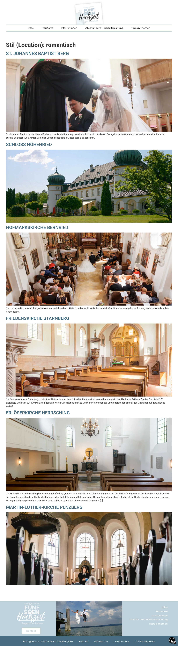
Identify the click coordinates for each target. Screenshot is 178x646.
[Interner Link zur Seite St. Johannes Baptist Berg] (89, 130)
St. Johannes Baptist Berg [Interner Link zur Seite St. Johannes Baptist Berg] (37, 53)
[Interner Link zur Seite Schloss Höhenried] (89, 221)
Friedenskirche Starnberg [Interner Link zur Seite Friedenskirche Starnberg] (37, 318)
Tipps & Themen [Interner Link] (140, 28)
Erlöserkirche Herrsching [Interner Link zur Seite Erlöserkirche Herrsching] (38, 413)
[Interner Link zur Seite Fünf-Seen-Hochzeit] (89, 14)
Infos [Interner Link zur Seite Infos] (31, 28)
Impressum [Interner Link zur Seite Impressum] (101, 641)
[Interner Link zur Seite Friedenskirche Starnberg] (89, 395)
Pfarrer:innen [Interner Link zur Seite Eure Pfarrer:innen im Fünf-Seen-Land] (69, 28)
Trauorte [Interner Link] (47, 28)
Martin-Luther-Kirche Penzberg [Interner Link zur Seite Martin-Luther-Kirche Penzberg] (44, 507)
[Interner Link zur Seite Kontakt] (31, 631)
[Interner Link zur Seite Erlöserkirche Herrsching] (89, 490)
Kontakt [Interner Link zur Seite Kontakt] (83, 641)
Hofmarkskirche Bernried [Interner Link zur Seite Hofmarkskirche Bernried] (37, 227)
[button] (172, 641)
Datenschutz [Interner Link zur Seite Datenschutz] (121, 641)
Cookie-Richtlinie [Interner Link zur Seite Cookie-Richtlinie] (145, 641)
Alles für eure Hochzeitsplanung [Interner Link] (104, 28)
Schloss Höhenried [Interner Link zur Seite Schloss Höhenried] (29, 144)
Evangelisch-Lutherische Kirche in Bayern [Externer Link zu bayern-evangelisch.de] (48, 641)
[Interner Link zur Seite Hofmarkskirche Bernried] (89, 304)
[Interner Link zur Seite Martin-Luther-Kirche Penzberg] (89, 584)
